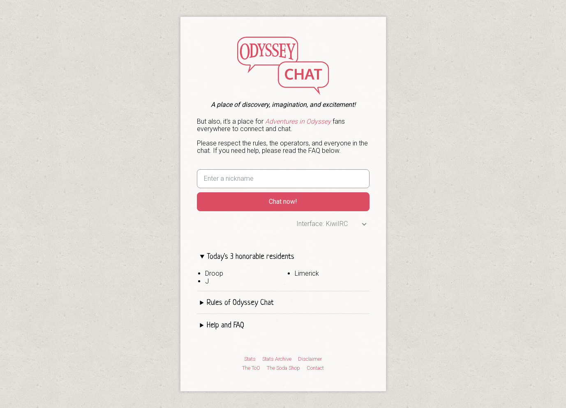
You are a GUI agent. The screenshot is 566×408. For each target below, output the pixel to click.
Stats (250, 359)
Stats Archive (276, 359)
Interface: (310, 224)
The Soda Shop (283, 368)
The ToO (251, 368)
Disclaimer (310, 359)
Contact (315, 368)
